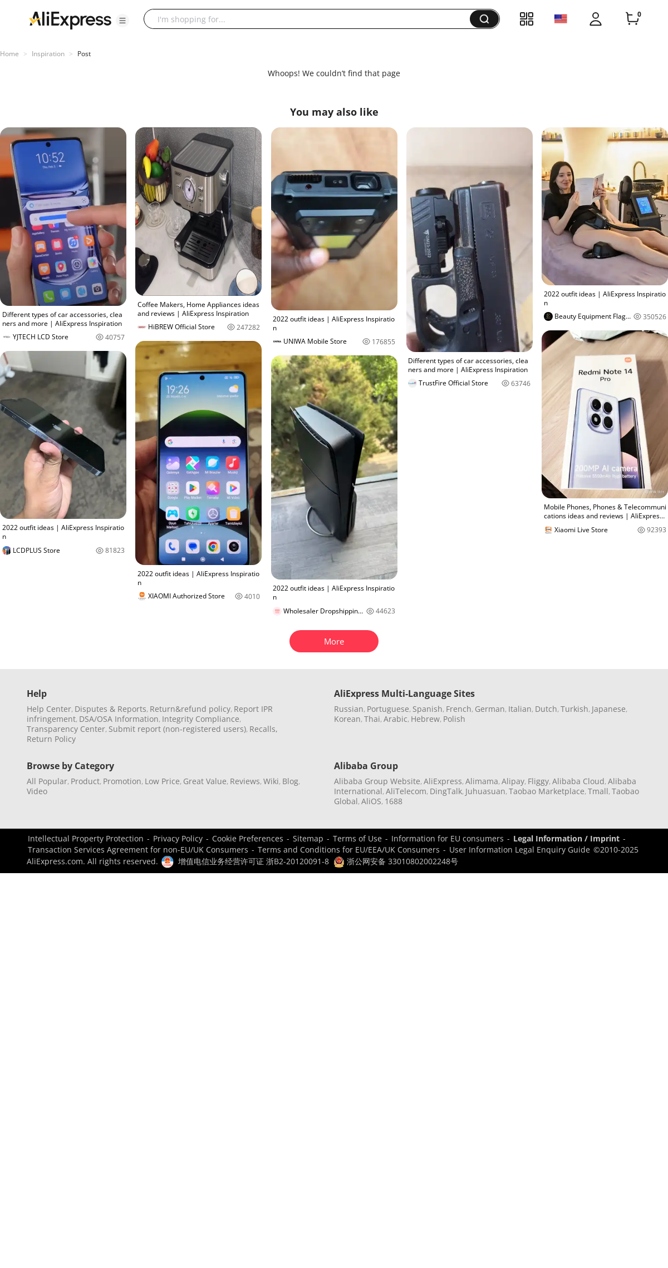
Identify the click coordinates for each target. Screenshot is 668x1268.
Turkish (574, 709)
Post (84, 53)
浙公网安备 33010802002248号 (395, 861)
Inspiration (48, 53)
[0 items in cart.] (632, 19)
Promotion (122, 781)
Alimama (481, 781)
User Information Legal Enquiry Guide (519, 849)
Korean (347, 719)
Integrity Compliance (200, 719)
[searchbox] (311, 18)
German (490, 709)
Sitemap (308, 838)
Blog (290, 781)
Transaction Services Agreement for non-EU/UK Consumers (138, 849)
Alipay (513, 781)
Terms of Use (357, 838)
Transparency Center (66, 729)
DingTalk (446, 791)
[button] (122, 20)
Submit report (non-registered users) (177, 729)
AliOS (371, 801)
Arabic (395, 719)
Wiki (271, 781)
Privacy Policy (178, 838)
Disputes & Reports (110, 709)
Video (37, 791)
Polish (454, 719)
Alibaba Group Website (377, 781)
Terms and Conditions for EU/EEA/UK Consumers (349, 849)
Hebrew (425, 719)
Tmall (598, 791)
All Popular (47, 781)
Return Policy (51, 739)
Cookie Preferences (247, 838)
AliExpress (443, 781)
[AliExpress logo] (70, 19)
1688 (393, 801)
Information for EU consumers (447, 838)
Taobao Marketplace (546, 791)
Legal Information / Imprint (566, 838)
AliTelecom (406, 791)
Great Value (205, 781)
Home (9, 53)
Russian (349, 709)
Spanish (427, 709)
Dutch (546, 709)
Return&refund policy (190, 709)
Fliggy (538, 781)
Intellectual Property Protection (86, 838)
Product (85, 781)
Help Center (49, 709)
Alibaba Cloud (578, 781)
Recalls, (263, 729)
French (458, 709)
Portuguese (388, 709)
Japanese (609, 709)
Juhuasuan (485, 791)
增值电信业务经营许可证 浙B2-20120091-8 (253, 861)
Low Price (162, 781)
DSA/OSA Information (119, 719)
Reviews (245, 781)
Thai (372, 719)
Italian (520, 709)
